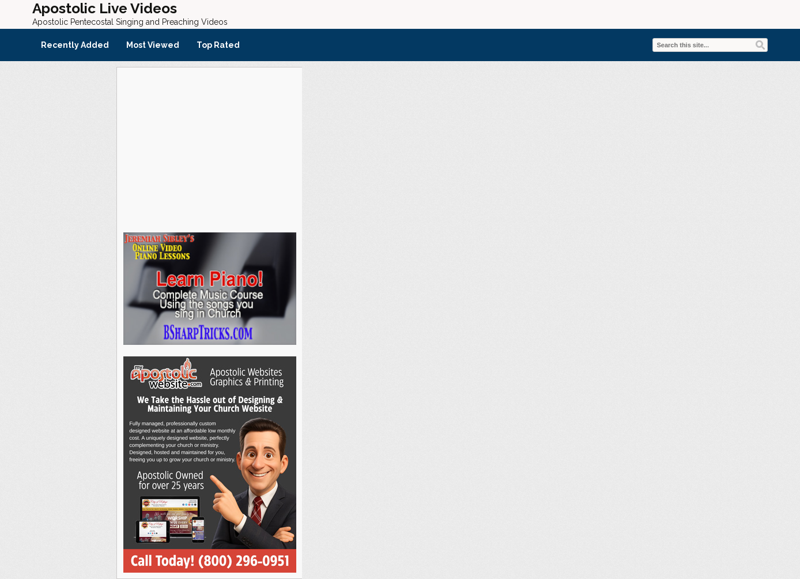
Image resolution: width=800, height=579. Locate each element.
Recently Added (75, 45)
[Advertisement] (209, 148)
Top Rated (218, 45)
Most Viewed (152, 45)
